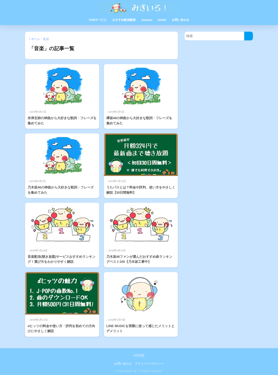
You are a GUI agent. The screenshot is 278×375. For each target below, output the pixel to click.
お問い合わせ (180, 19)
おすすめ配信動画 (124, 19)
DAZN (162, 19)
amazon (146, 19)
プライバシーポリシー (149, 363)
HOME (139, 355)
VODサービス (98, 19)
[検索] (248, 36)
